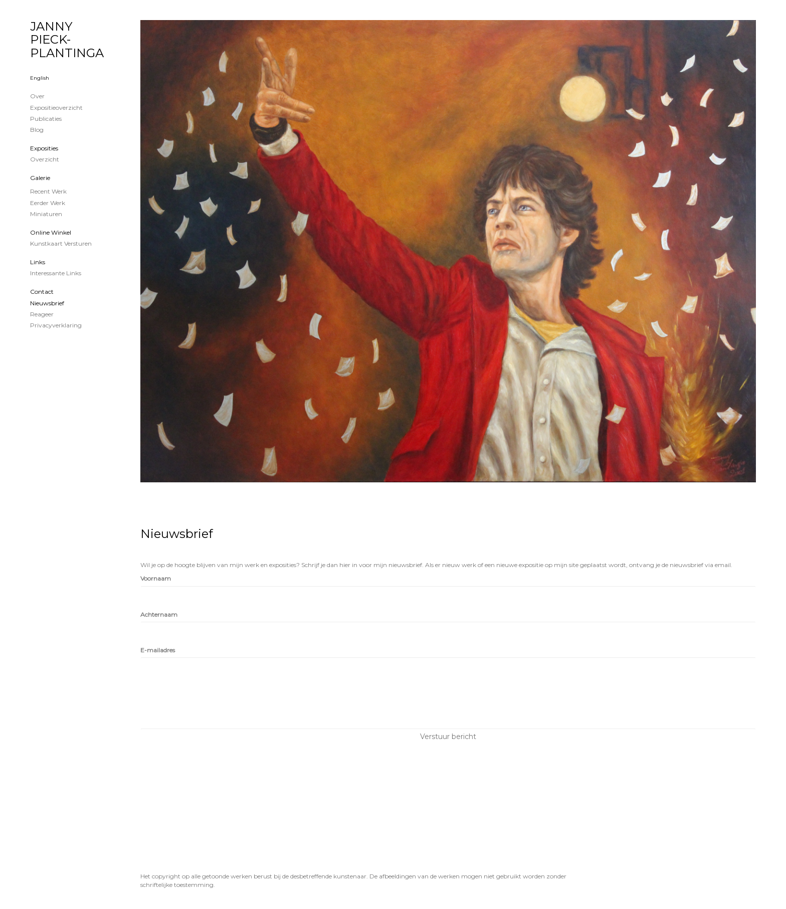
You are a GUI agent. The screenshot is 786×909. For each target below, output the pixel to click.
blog (37, 129)
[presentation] (216, 700)
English (39, 78)
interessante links (55, 273)
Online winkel (50, 232)
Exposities (44, 148)
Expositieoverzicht (56, 107)
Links (37, 262)
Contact (42, 291)
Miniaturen (46, 214)
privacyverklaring (56, 325)
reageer (42, 314)
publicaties (46, 118)
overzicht (44, 159)
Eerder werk (47, 203)
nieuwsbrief (47, 303)
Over (37, 96)
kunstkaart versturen (61, 243)
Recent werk (48, 191)
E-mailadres (157, 650)
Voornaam (155, 578)
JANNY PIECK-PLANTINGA (67, 39)
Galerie (40, 177)
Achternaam (158, 614)
